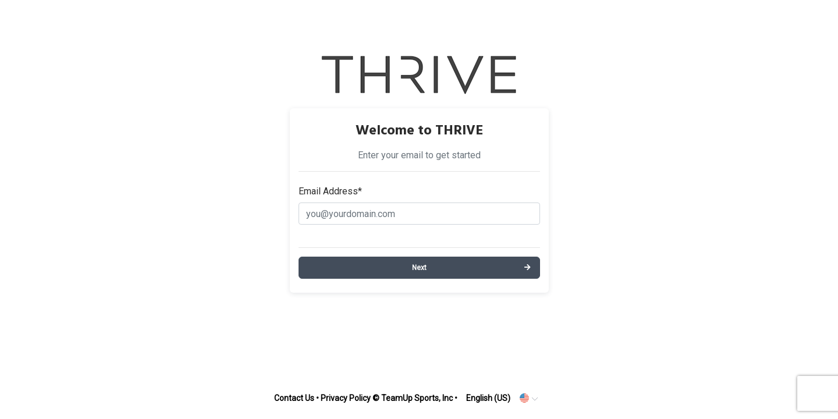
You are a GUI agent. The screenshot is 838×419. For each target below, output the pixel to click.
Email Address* (330, 191)
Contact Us (294, 398)
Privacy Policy (346, 398)
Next (419, 268)
